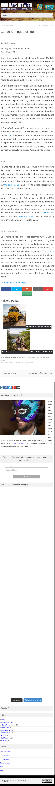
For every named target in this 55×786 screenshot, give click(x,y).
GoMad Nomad (5, 755)
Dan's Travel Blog (20, 363)
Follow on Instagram (33, 700)
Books (3, 720)
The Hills (47, 251)
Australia (11, 363)
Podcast (3, 735)
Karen (2, 770)
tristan (3, 360)
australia (13, 357)
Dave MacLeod (5, 752)
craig (37, 357)
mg (49, 357)
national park (48, 212)
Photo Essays (5, 733)
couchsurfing (31, 357)
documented (18, 443)
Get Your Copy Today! (49, 7)
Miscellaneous (5, 730)
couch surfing (21, 357)
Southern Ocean (26, 216)
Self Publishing (6, 738)
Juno (1, 767)
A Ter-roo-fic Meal (7, 25)
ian (41, 357)
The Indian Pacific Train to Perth (43, 25)
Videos (3, 740)
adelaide (7, 357)
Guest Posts (5, 728)
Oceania (30, 363)
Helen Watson (4, 759)
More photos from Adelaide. (14, 283)
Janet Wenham (5, 763)
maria (45, 357)
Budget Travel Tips (7, 722)
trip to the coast (11, 185)
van (10, 135)
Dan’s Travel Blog (8, 725)
